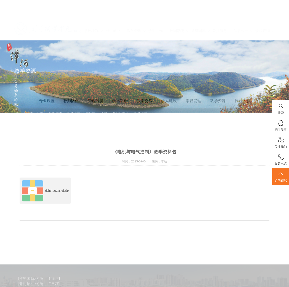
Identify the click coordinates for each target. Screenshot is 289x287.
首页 (77, 18)
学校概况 (93, 18)
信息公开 (243, 18)
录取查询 (264, 18)
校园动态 (179, 18)
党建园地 (200, 18)
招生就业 (114, 18)
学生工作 (157, 18)
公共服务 (221, 18)
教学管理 (136, 18)
